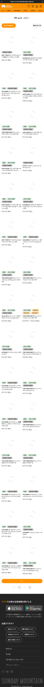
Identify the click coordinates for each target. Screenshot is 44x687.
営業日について (29, 634)
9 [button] (29, 587)
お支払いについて (13, 634)
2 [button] (19, 587)
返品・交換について (14, 640)
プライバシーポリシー (13, 665)
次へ (22, 581)
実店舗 (8, 654)
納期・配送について (28, 629)
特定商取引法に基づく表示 (15, 659)
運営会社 (9, 649)
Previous (2, 1)
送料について (12, 629)
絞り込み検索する (9, 25)
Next (42, 1)
